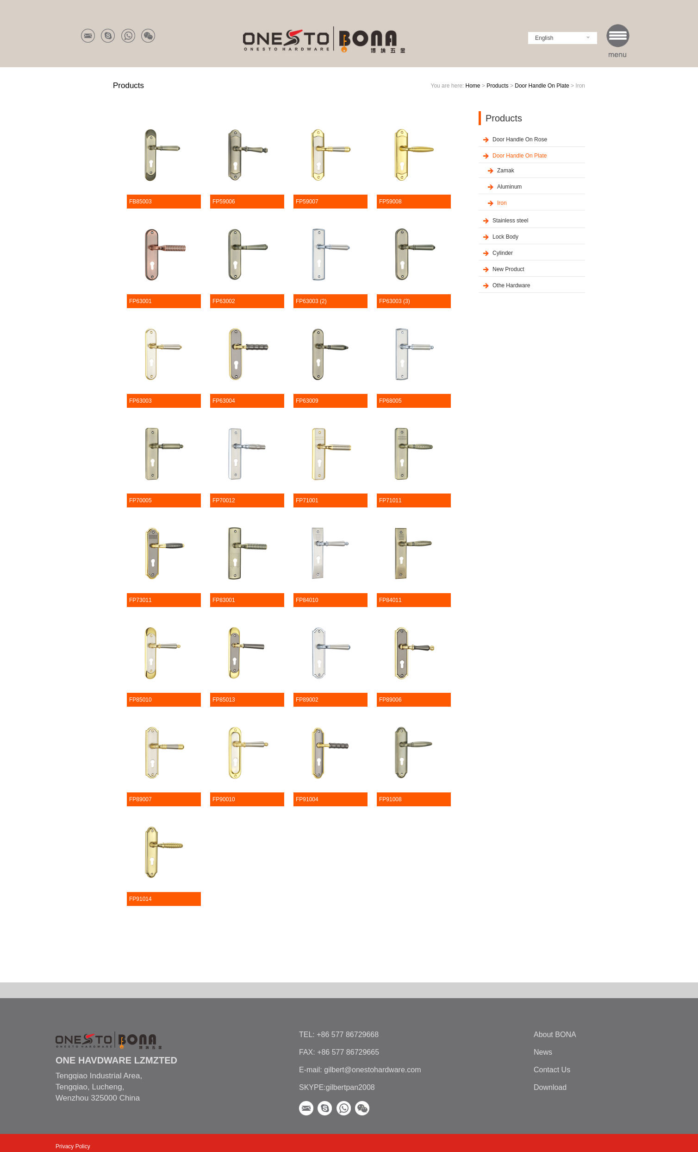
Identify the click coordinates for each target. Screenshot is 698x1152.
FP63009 (307, 401)
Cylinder (502, 253)
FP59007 (307, 201)
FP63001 (140, 301)
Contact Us (552, 1070)
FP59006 (223, 201)
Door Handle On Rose (519, 139)
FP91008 (390, 799)
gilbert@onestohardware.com (371, 1070)
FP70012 (223, 500)
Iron (502, 203)
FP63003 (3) (394, 301)
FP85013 (223, 699)
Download (550, 1087)
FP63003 (140, 401)
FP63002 (223, 301)
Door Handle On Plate (542, 85)
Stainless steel (510, 220)
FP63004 (223, 401)
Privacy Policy (73, 1146)
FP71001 (307, 500)
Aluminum (509, 187)
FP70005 (140, 500)
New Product (508, 269)
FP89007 (140, 799)
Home (472, 85)
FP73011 (140, 600)
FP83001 (223, 600)
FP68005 (390, 401)
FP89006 (390, 699)
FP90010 (223, 799)
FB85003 (140, 201)
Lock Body (505, 237)
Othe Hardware (511, 285)
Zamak (505, 170)
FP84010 (307, 600)
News (543, 1052)
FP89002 (307, 699)
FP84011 (390, 600)
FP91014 (140, 899)
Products (497, 85)
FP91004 (307, 799)
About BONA (555, 1034)
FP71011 (390, 500)
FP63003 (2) (311, 301)
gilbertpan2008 (350, 1087)
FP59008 (390, 201)
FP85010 (140, 699)
